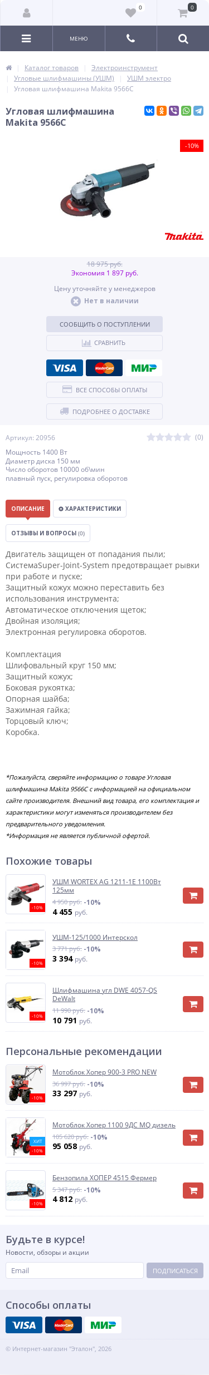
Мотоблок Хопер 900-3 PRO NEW (104, 1072)
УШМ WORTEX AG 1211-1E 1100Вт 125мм (106, 886)
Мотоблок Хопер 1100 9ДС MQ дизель (114, 1125)
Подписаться (175, 1270)
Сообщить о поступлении (105, 324)
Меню (79, 38)
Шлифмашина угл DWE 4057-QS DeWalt (104, 994)
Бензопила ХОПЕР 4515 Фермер (104, 1178)
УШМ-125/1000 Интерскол (95, 937)
